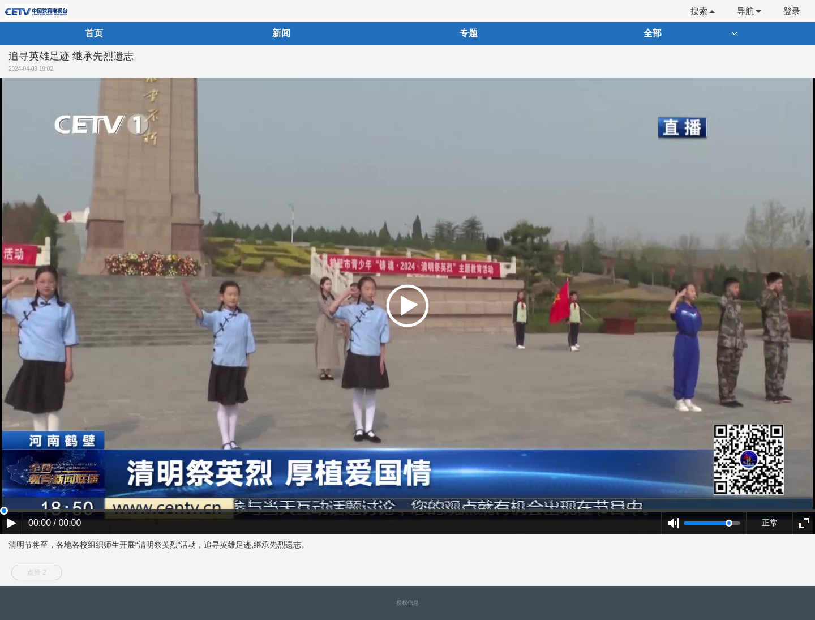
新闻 (281, 33)
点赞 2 (36, 572)
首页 (94, 33)
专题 (469, 33)
